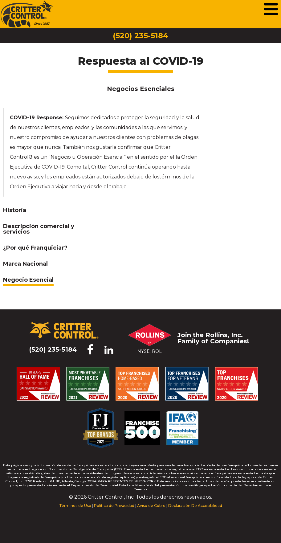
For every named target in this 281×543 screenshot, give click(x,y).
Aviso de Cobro (151, 505)
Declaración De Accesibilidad (195, 505)
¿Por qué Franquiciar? (35, 248)
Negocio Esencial (28, 280)
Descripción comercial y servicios (38, 229)
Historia (14, 210)
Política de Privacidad (114, 505)
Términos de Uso (75, 505)
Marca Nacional (25, 264)
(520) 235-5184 (140, 35)
